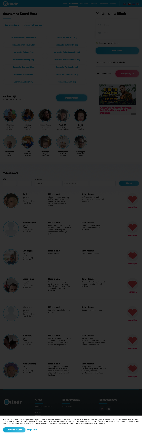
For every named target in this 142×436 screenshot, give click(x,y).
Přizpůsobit (32, 430)
